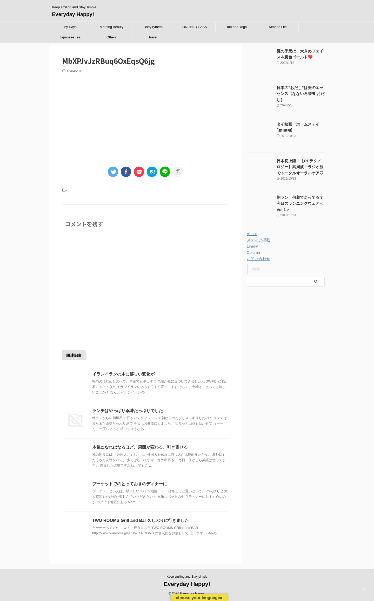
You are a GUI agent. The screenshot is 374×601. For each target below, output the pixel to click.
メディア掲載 (258, 240)
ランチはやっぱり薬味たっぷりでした (127, 410)
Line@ (252, 246)
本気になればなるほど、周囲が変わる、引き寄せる (140, 447)
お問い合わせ (258, 259)
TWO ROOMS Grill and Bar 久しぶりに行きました (140, 520)
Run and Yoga (236, 27)
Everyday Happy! (73, 14)
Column (253, 252)
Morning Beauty (111, 27)
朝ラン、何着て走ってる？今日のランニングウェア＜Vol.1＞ (300, 203)
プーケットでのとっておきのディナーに (129, 484)
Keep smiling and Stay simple (186, 576)
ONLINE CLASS (194, 27)
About (251, 234)
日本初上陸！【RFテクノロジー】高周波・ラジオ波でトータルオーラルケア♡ (300, 166)
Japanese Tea (70, 37)
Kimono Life (278, 27)
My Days (70, 27)
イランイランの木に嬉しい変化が (123, 374)
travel (153, 37)
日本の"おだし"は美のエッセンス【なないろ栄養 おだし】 (300, 93)
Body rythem (153, 27)
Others (111, 37)
